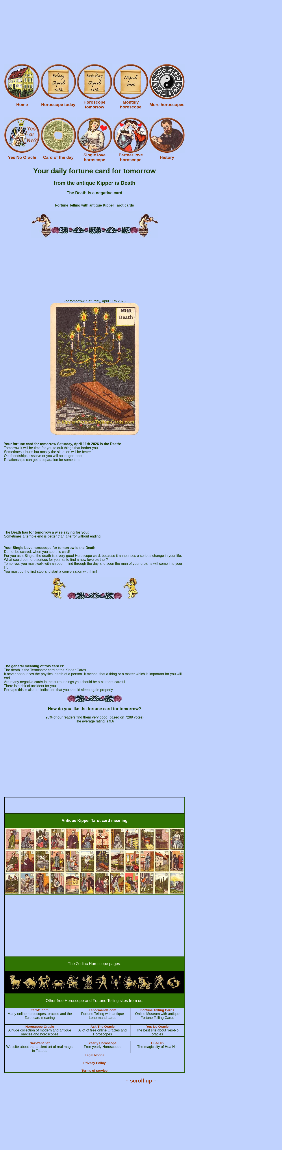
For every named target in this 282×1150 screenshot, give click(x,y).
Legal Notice (94, 1055)
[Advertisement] (134, 32)
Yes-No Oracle (157, 1026)
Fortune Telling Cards (157, 1010)
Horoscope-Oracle (39, 1026)
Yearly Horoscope (103, 1043)
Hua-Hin (157, 1043)
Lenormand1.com (102, 1010)
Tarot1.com (39, 1010)
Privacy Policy (94, 1063)
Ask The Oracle (103, 1026)
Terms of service (95, 1070)
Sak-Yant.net (40, 1043)
